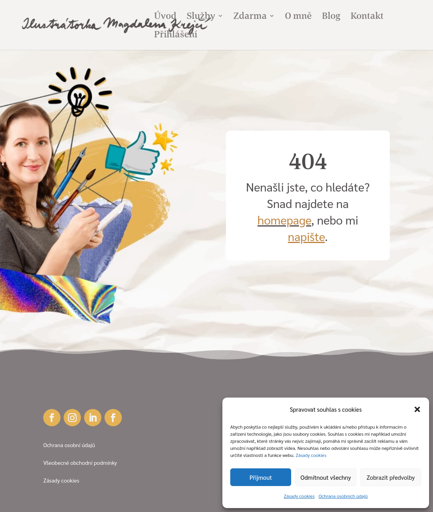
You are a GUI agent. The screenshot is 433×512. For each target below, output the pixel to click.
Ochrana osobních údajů (343, 496)
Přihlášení (175, 35)
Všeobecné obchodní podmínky (80, 462)
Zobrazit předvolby (391, 477)
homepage (284, 219)
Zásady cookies (310, 455)
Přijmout (261, 477)
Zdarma (250, 17)
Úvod (165, 17)
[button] (417, 409)
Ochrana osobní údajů (69, 444)
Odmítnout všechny (326, 477)
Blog (331, 17)
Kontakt (366, 17)
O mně (298, 17)
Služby (201, 17)
